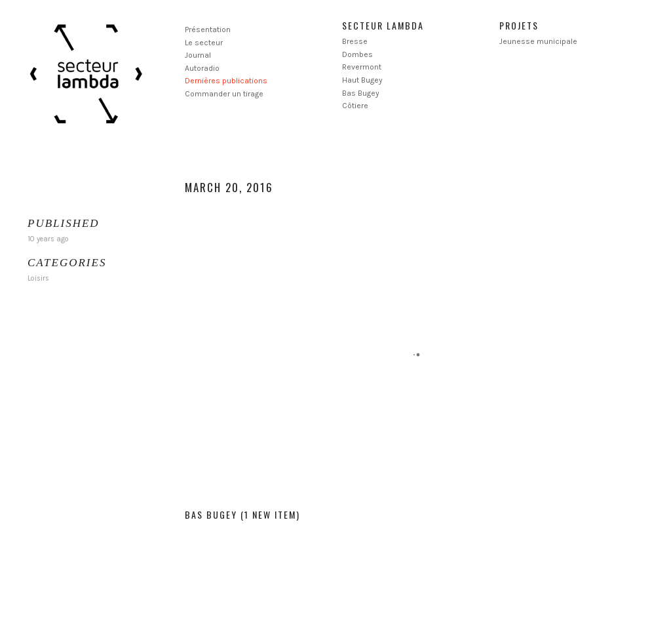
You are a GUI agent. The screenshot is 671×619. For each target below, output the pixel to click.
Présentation (208, 29)
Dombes (357, 54)
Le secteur (204, 42)
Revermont (361, 66)
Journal (198, 55)
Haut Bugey (362, 80)
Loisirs (38, 278)
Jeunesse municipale (538, 41)
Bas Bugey (360, 93)
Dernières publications (226, 80)
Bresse (355, 41)
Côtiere (355, 105)
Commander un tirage (224, 93)
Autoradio (202, 68)
